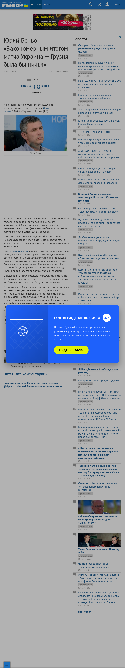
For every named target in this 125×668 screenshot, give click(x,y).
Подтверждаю (71, 350)
